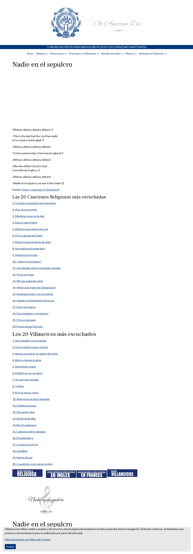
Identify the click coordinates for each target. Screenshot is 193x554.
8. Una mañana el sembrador (28, 248)
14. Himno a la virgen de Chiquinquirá (33, 287)
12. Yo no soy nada (23, 274)
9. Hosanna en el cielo (25, 255)
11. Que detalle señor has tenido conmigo (36, 268)
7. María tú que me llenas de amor (31, 242)
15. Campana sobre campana (29, 431)
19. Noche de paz (22, 457)
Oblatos (40, 53)
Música (129, 53)
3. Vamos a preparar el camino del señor (35, 353)
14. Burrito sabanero (24, 425)
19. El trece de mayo (24, 320)
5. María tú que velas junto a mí (30, 229)
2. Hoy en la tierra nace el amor (30, 347)
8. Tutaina (18, 386)
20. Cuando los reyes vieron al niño (32, 464)
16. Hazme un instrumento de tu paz (33, 300)
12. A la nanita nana (23, 412)
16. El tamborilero (22, 438)
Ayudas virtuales (111, 53)
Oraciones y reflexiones (82, 53)
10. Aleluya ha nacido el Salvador (31, 399)
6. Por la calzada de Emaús (27, 235)
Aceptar (10, 546)
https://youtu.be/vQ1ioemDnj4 (40, 189)
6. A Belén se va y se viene (27, 373)
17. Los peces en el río (25, 444)
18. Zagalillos (20, 451)
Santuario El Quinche (151, 53)
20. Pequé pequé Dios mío (27, 326)
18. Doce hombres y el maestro (30, 313)
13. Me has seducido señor (27, 281)
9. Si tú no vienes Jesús (25, 392)
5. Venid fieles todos (24, 366)
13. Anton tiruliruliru (24, 418)
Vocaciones (57, 53)
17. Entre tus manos (24, 307)
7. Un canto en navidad (25, 379)
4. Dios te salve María (24, 222)
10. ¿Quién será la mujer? (26, 261)
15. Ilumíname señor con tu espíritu (32, 294)
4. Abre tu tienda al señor (26, 360)
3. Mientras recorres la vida (28, 216)
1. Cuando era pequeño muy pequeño (34, 203)
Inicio (30, 53)
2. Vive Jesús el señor (24, 209)
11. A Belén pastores (24, 405)
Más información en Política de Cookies (28, 539)
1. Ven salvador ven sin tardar (29, 340)
